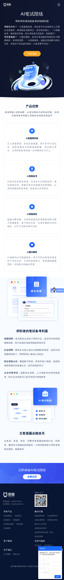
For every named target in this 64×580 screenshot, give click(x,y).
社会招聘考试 (52, 516)
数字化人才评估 (40, 524)
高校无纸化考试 (40, 528)
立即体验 (32, 53)
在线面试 (7, 520)
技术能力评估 (52, 520)
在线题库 (16, 520)
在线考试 (18, 516)
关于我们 (8, 550)
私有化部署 (39, 536)
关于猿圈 (7, 554)
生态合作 (38, 545)
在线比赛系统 (40, 520)
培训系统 (19, 524)
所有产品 (8, 511)
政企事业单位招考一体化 (44, 532)
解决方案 (39, 511)
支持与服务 (40, 541)
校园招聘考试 (40, 516)
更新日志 (16, 554)
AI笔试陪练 (8, 516)
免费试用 (32, 476)
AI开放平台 (48, 545)
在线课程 (7, 528)
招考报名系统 (9, 524)
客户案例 (8, 541)
